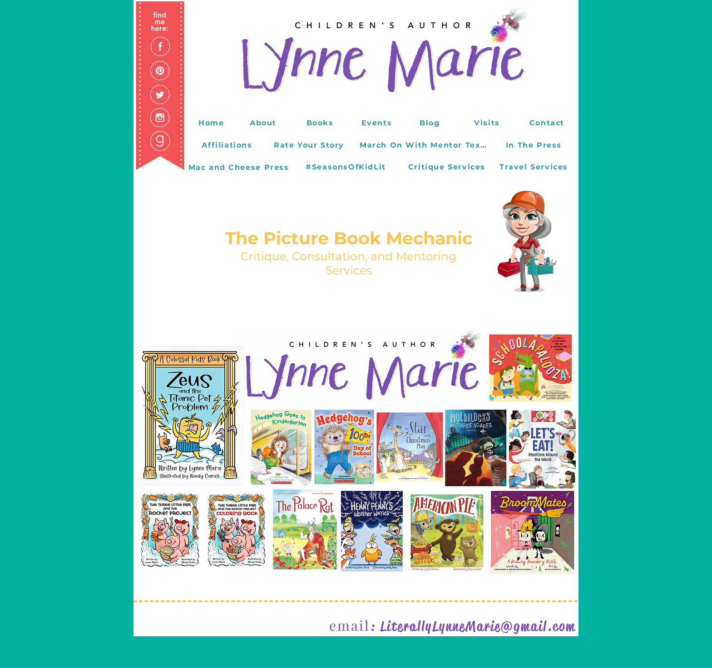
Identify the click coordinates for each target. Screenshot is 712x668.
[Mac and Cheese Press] (239, 167)
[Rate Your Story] (310, 144)
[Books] (321, 123)
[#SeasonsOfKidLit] (346, 166)
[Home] (212, 123)
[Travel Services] (534, 166)
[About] (264, 123)
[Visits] (488, 123)
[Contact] (548, 123)
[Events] (377, 123)
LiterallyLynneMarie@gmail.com (478, 626)
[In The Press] (534, 145)
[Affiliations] (228, 144)
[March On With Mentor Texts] (425, 144)
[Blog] (431, 123)
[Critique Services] (447, 166)
